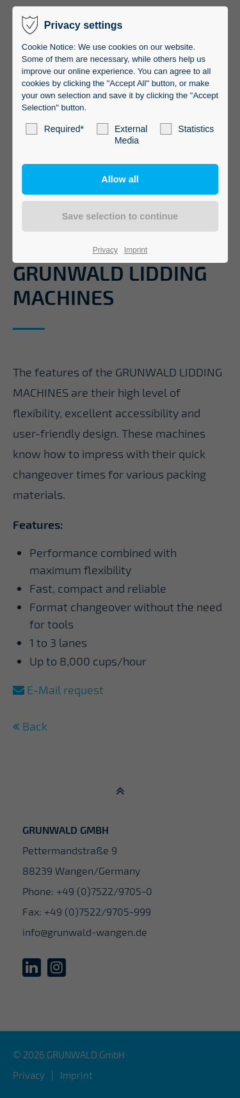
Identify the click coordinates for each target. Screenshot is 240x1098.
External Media (122, 134)
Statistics (187, 129)
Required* (55, 129)
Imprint (136, 250)
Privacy (105, 250)
